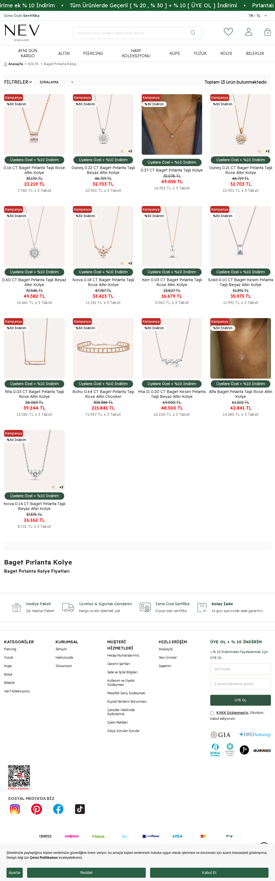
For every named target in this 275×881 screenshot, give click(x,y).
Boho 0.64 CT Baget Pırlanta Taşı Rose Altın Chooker (103, 394)
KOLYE (226, 53)
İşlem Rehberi (117, 722)
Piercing (10, 649)
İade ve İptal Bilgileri (122, 672)
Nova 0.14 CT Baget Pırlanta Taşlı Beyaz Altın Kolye (34, 506)
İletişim (61, 649)
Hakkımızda (64, 657)
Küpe (8, 666)
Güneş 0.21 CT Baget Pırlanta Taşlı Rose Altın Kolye (240, 170)
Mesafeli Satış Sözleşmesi (126, 693)
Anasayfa (13, 64)
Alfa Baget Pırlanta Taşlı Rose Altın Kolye (240, 394)
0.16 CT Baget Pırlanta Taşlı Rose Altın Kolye (34, 170)
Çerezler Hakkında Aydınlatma (121, 712)
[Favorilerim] (228, 32)
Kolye (8, 674)
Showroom (64, 666)
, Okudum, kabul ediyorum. (237, 716)
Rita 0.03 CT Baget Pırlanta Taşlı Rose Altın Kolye (34, 394)
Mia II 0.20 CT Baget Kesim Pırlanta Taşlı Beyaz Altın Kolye (172, 394)
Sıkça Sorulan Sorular (123, 731)
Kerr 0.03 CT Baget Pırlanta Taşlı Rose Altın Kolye (172, 282)
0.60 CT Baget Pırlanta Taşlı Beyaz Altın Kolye (34, 282)
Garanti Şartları (118, 664)
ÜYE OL (241, 700)
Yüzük (8, 657)
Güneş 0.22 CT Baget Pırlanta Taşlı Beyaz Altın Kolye (103, 170)
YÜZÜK (200, 53)
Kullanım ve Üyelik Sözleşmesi (121, 683)
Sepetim (165, 666)
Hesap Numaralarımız (123, 655)
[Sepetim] (267, 32)
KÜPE (175, 53)
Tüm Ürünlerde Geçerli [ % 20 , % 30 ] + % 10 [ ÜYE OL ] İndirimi (174, 5)
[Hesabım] (248, 32)
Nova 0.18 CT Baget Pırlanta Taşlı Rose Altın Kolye (103, 282)
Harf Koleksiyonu (17, 691)
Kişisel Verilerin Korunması (127, 701)
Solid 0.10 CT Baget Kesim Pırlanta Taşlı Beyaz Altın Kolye (240, 282)
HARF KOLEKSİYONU (136, 53)
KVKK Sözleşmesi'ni (232, 713)
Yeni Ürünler (168, 657)
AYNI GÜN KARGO (27, 53)
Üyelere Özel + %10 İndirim (34, 159)
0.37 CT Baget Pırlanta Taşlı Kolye (172, 170)
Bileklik (9, 683)
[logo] (22, 33)
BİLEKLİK (255, 53)
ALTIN (64, 53)
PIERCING (93, 53)
